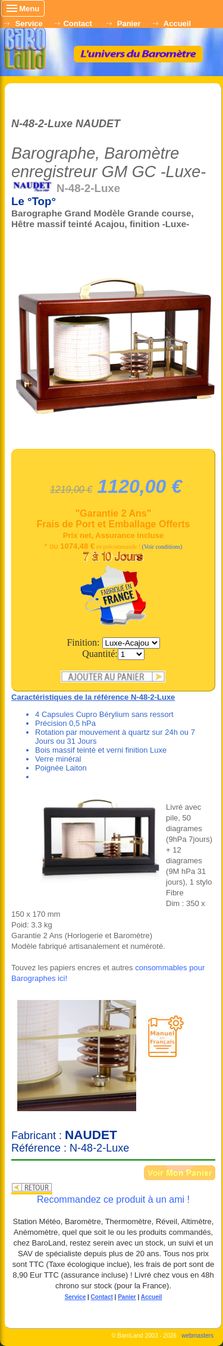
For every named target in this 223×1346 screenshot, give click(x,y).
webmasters (197, 1335)
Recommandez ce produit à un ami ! (113, 1199)
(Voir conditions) (162, 546)
